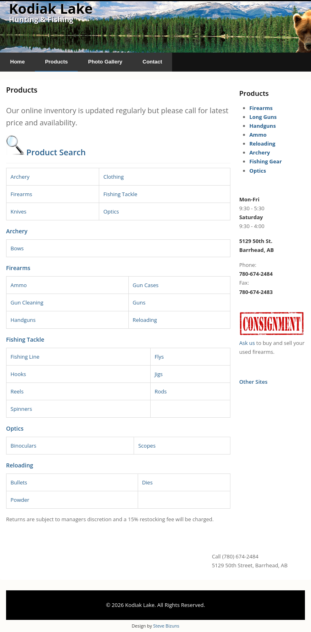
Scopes (147, 445)
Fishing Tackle (120, 194)
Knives (18, 211)
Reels (17, 391)
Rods (161, 391)
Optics (111, 211)
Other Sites (253, 381)
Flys (159, 356)
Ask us (247, 343)
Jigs (159, 374)
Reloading (145, 319)
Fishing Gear (265, 161)
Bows (17, 248)
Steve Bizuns (166, 626)
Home (17, 62)
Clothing (113, 176)
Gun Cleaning (27, 302)
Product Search (56, 152)
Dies (147, 482)
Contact (152, 62)
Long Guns (263, 116)
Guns (139, 302)
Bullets (19, 482)
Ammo (19, 285)
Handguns (23, 319)
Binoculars (23, 445)
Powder (20, 499)
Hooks (18, 374)
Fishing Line (25, 356)
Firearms (21, 194)
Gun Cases (146, 285)
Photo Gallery (105, 62)
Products (56, 62)
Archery (20, 176)
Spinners (21, 408)
